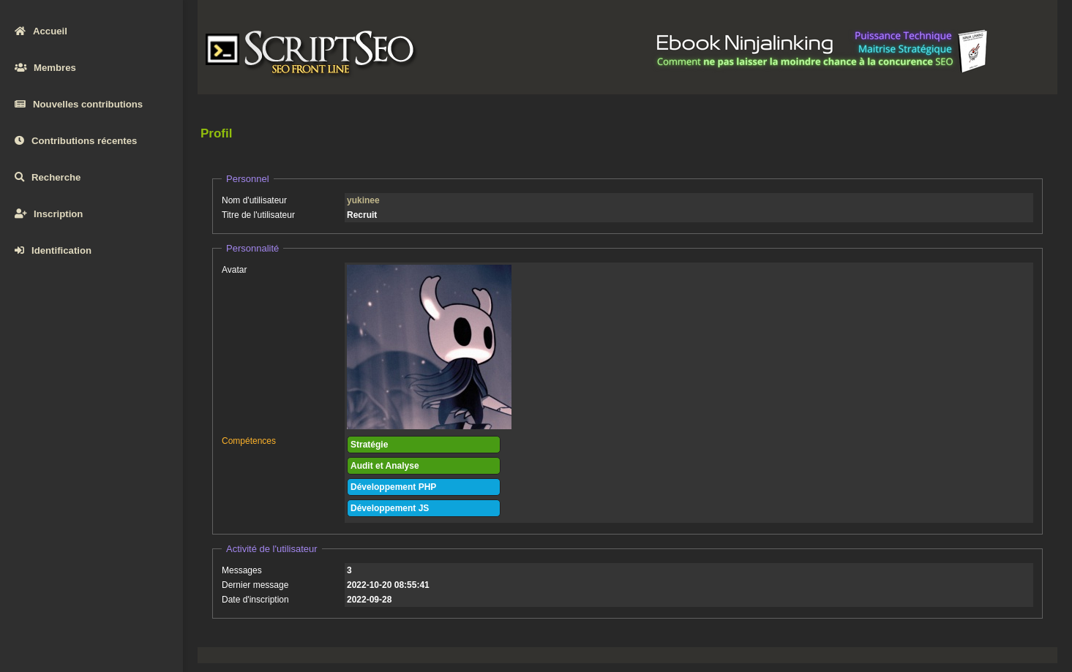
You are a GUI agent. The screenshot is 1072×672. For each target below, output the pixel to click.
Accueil (41, 31)
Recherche (47, 177)
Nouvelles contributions (79, 104)
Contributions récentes (76, 140)
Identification (53, 250)
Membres (45, 67)
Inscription (49, 213)
